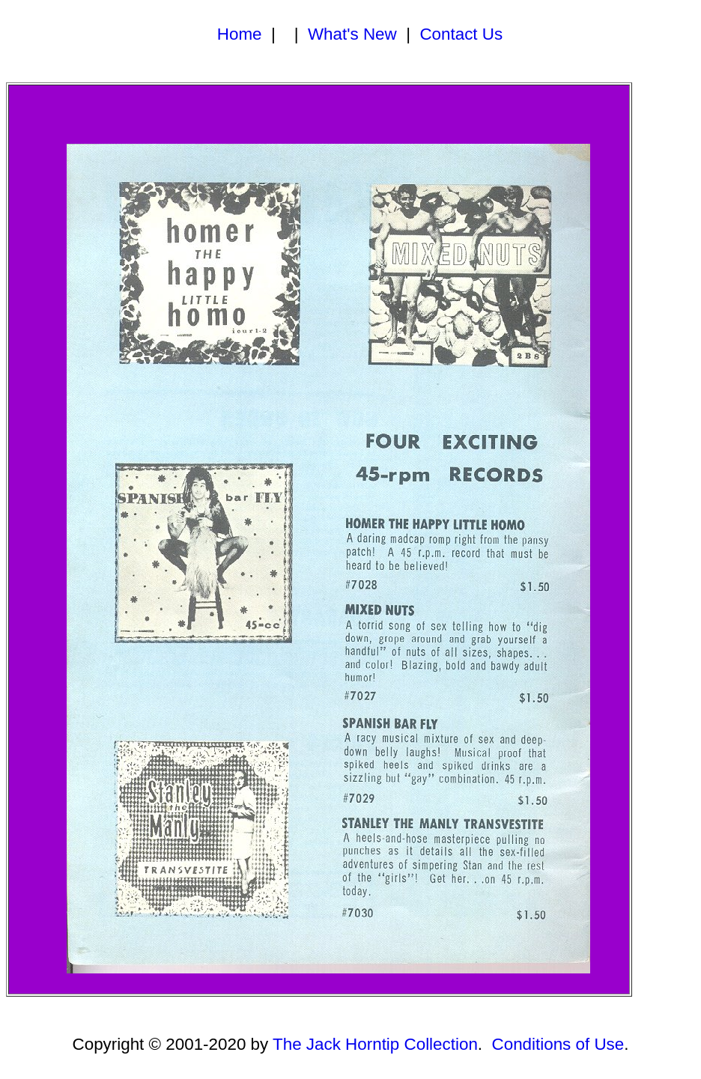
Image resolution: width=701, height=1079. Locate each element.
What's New (352, 34)
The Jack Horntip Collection (375, 1044)
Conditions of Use (558, 1044)
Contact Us (461, 34)
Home (239, 34)
